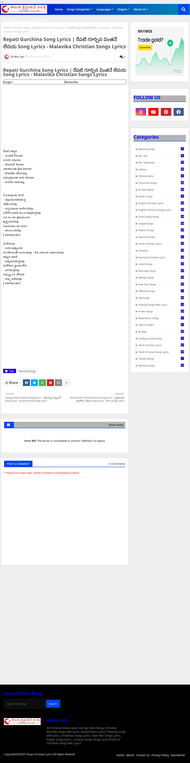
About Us (140, 9)
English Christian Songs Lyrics (161, 210)
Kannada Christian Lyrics (161, 257)
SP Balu (161, 331)
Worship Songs (21, 27)
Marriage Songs (161, 271)
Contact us (143, 755)
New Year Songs (161, 284)
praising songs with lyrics (161, 304)
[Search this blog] (25, 704)
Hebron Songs (161, 230)
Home (59, 9)
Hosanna (161, 250)
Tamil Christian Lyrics (161, 345)
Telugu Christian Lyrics (39, 754)
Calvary (161, 169)
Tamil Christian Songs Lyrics (161, 352)
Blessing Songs (161, 149)
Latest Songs (161, 264)
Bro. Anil (161, 156)
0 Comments (117, 464)
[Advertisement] (64, 597)
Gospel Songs (161, 223)
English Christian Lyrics (161, 203)
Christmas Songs (161, 183)
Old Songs (161, 298)
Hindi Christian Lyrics (161, 243)
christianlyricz (161, 176)
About (130, 755)
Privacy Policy (160, 755)
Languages (103, 9)
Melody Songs (161, 277)
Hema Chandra (161, 237)
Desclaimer (178, 755)
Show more (116, 425)
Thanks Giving (161, 358)
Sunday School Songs (161, 338)
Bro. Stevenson (161, 162)
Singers (122, 9)
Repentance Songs (161, 318)
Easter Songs (161, 196)
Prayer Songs (161, 311)
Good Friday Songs (161, 216)
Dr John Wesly (161, 189)
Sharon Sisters (161, 325)
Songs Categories (78, 9)
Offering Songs (161, 291)
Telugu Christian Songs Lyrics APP (25, 20)
